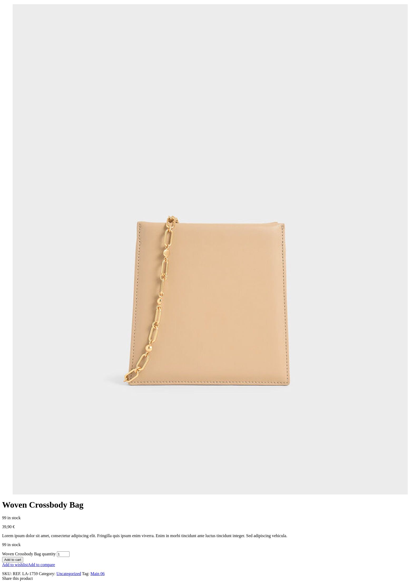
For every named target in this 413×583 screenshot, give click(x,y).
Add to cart (12, 560)
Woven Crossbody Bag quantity (29, 554)
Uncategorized (68, 573)
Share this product (17, 578)
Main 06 (97, 573)
